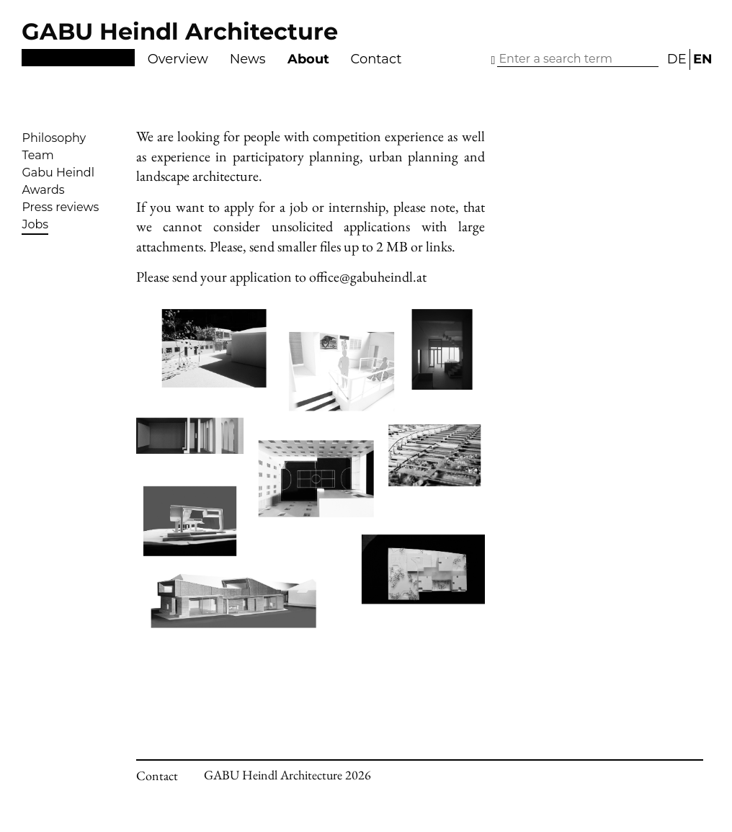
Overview (178, 59)
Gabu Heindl (58, 172)
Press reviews (60, 207)
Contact (376, 59)
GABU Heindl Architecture (180, 31)
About (308, 59)
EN (703, 59)
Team (37, 155)
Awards (43, 190)
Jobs (35, 224)
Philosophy (54, 138)
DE (677, 59)
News (248, 59)
